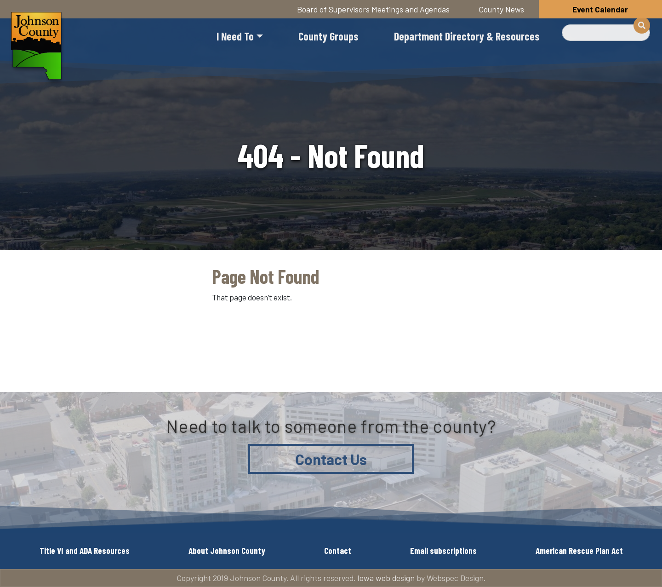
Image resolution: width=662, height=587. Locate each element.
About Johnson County (226, 550)
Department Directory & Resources (467, 36)
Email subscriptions (443, 550)
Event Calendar (600, 9)
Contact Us (331, 459)
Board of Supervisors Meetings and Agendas (373, 9)
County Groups (328, 36)
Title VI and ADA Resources (85, 550)
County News (501, 9)
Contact (337, 550)
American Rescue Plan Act (579, 550)
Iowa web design (386, 578)
